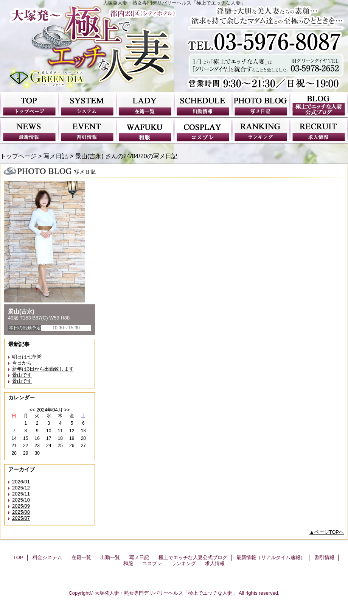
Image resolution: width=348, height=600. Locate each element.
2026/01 (21, 482)
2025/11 (21, 494)
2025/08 (21, 512)
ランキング (261, 130)
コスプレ (203, 130)
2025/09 (21, 506)
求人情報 (319, 130)
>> (67, 410)
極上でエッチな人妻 (174, 49)
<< (32, 410)
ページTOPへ (329, 532)
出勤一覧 (203, 105)
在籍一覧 (145, 105)
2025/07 (21, 518)
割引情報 (87, 130)
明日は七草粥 (27, 357)
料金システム (87, 105)
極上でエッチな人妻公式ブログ (319, 105)
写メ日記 (261, 105)
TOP (29, 105)
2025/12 (21, 488)
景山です (22, 375)
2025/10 (21, 500)
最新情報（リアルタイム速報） (29, 130)
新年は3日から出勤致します (43, 369)
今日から (22, 363)
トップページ (18, 156)
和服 (145, 130)
